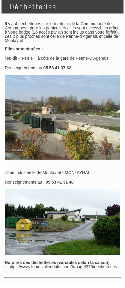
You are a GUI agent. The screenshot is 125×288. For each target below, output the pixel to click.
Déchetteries (31, 6)
